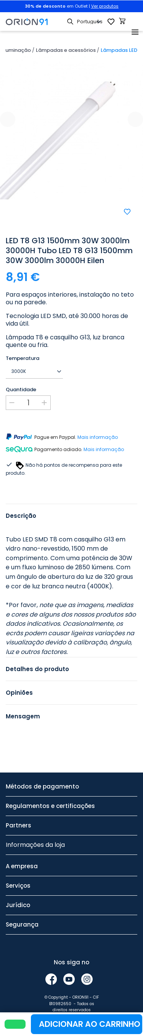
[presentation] (7, 119)
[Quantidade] (28, 402)
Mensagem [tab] (23, 716)
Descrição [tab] (21, 516)
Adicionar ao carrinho (89, 1024)
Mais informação (97, 437)
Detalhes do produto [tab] (37, 669)
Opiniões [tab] (19, 693)
